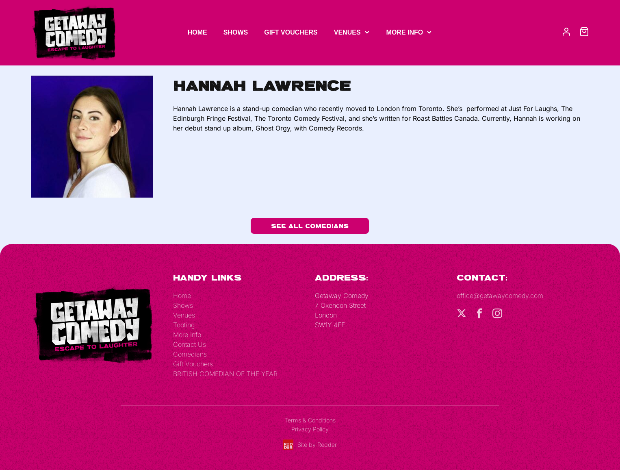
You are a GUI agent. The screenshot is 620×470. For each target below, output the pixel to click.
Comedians (190, 354)
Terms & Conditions (310, 420)
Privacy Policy (310, 429)
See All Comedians (310, 226)
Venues (347, 32)
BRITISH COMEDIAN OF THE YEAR (225, 374)
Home (197, 32)
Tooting (184, 325)
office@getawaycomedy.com (500, 296)
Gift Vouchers (291, 32)
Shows (235, 32)
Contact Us (189, 344)
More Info (404, 32)
